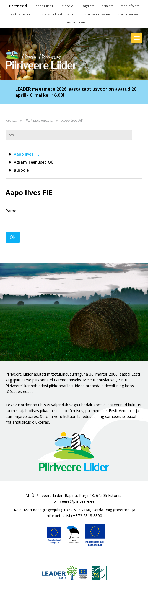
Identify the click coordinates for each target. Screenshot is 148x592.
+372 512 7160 (76, 509)
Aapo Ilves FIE (71, 120)
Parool (11, 210)
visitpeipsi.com (22, 14)
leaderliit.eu (44, 5)
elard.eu (69, 5)
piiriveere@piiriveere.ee (74, 501)
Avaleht (11, 120)
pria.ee (107, 5)
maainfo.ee (130, 5)
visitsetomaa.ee (97, 14)
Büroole (21, 170)
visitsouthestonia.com (59, 14)
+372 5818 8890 (87, 515)
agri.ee (88, 5)
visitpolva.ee (128, 14)
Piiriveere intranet (39, 120)
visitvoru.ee (75, 22)
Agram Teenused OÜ (34, 162)
